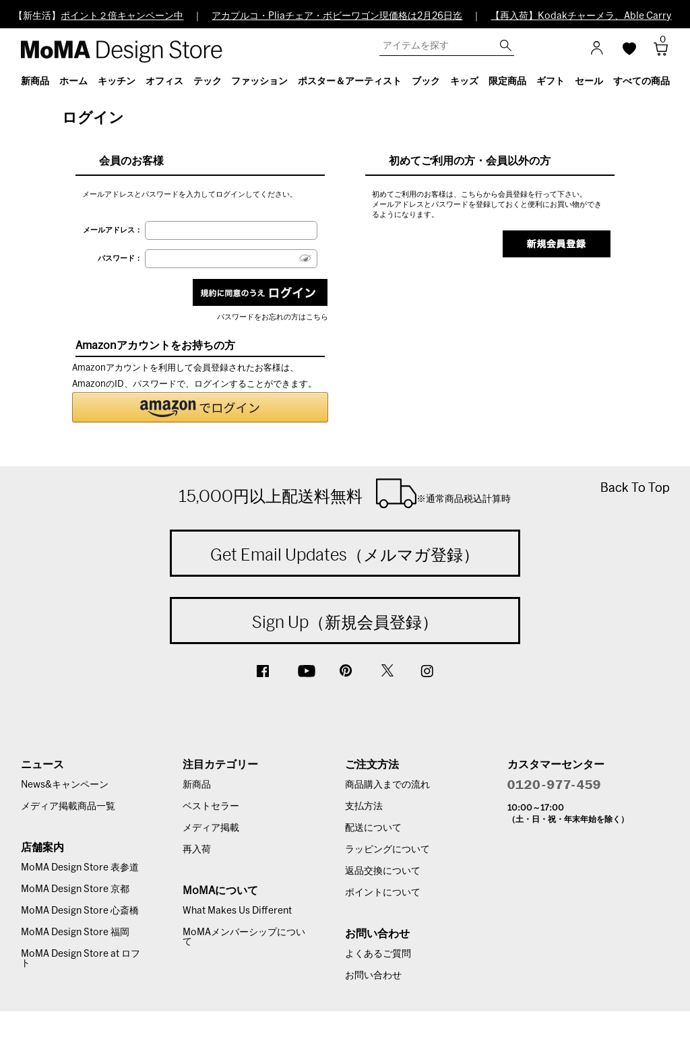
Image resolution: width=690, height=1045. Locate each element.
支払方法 (364, 806)
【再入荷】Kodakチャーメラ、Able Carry (581, 16)
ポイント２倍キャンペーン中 (122, 16)
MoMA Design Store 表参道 (80, 868)
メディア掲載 (211, 828)
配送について (373, 828)
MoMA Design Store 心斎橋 (80, 911)
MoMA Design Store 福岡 (75, 932)
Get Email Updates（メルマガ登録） (344, 554)
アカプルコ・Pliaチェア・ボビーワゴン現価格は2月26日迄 (337, 16)
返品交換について (382, 871)
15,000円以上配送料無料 (345, 493)
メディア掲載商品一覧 (68, 806)
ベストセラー (211, 806)
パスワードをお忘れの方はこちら (272, 317)
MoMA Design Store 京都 (75, 889)
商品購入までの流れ (387, 785)
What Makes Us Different (237, 911)
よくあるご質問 (378, 954)
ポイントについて (382, 892)
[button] (200, 407)
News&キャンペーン (64, 785)
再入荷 (197, 849)
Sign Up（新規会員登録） (345, 621)
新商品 (197, 785)
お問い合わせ (373, 975)
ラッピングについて (387, 849)
